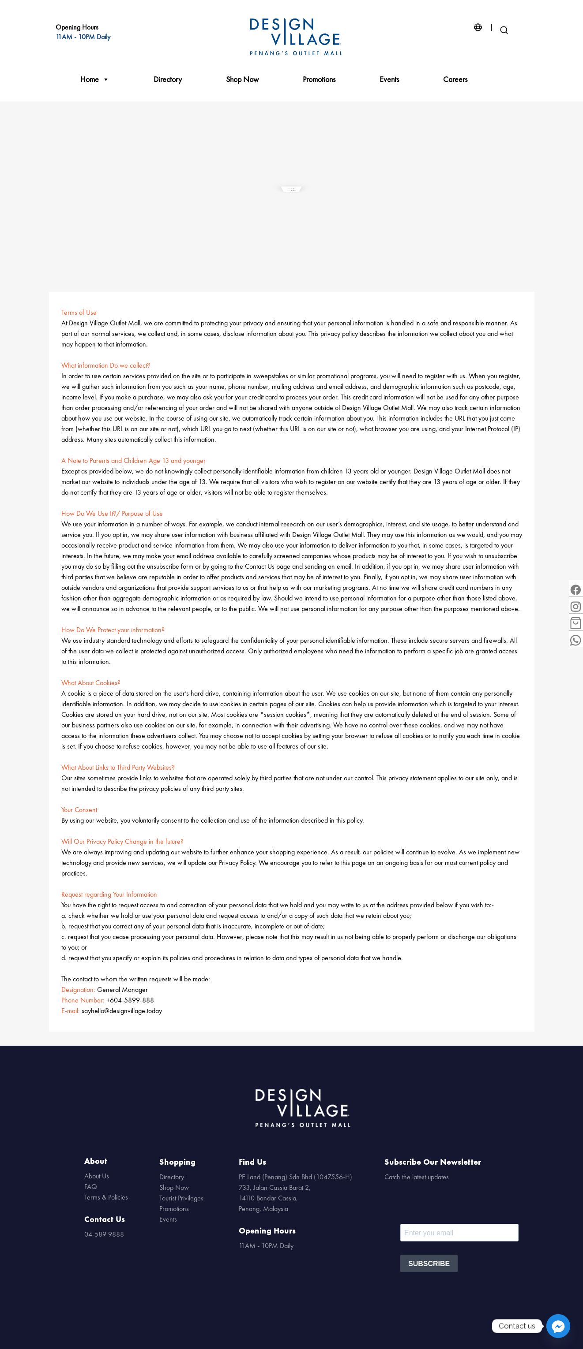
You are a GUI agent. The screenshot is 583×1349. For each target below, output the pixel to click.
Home (94, 79)
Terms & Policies (106, 1197)
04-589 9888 (104, 1234)
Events (389, 79)
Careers (455, 79)
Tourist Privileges (181, 1198)
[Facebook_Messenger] (558, 1326)
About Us (96, 1176)
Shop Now (242, 79)
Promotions (319, 79)
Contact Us (104, 1219)
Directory (168, 79)
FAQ (90, 1186)
